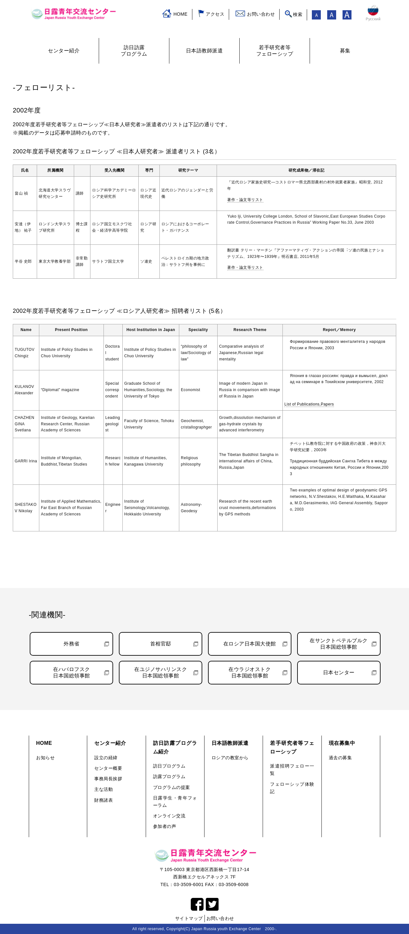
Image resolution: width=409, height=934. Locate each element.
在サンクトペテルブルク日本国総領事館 (339, 644)
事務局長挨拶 (108, 778)
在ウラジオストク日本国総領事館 (249, 672)
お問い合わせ (261, 14)
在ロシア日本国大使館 (249, 643)
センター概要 (108, 768)
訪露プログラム (169, 776)
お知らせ (45, 757)
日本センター (339, 672)
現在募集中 (342, 743)
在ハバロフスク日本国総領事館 (71, 672)
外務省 (72, 643)
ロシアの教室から (230, 757)
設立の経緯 (106, 757)
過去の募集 (340, 757)
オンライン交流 (169, 815)
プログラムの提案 (171, 787)
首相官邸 (160, 643)
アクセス (215, 14)
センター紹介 (110, 743)
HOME (181, 14)
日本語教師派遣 (230, 743)
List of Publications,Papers (309, 404)
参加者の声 (164, 826)
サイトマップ (189, 918)
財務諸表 (103, 800)
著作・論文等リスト (245, 199)
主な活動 (103, 789)
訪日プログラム (169, 765)
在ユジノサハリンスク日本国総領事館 (160, 672)
